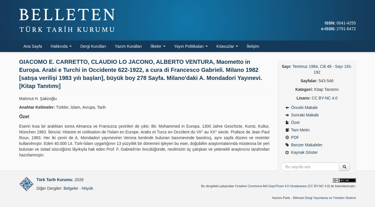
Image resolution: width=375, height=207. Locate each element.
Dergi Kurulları (93, 46)
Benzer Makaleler (303, 145)
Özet (292, 122)
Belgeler (71, 188)
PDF (292, 137)
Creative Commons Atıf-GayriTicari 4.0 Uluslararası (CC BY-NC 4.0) (282, 186)
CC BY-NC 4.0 (325, 98)
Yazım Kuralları (128, 46)
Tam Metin (297, 130)
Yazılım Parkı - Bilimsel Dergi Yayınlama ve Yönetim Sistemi (314, 198)
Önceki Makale (301, 107)
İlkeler (158, 46)
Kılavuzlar (227, 46)
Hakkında (61, 46)
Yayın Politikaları (191, 46)
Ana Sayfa (33, 46)
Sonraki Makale (302, 115)
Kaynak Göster (301, 152)
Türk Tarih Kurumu (55, 179)
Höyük (87, 188)
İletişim (253, 46)
